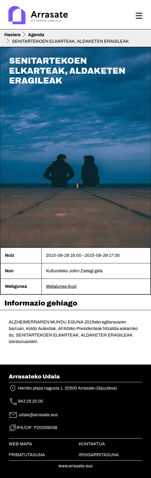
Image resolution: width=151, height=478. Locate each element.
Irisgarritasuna (99, 454)
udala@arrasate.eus (33, 414)
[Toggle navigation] (139, 15)
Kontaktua (92, 444)
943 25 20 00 (30, 401)
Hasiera (12, 34)
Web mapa (20, 444)
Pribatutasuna (27, 454)
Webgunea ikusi (61, 286)
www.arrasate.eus (75, 466)
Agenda (36, 34)
